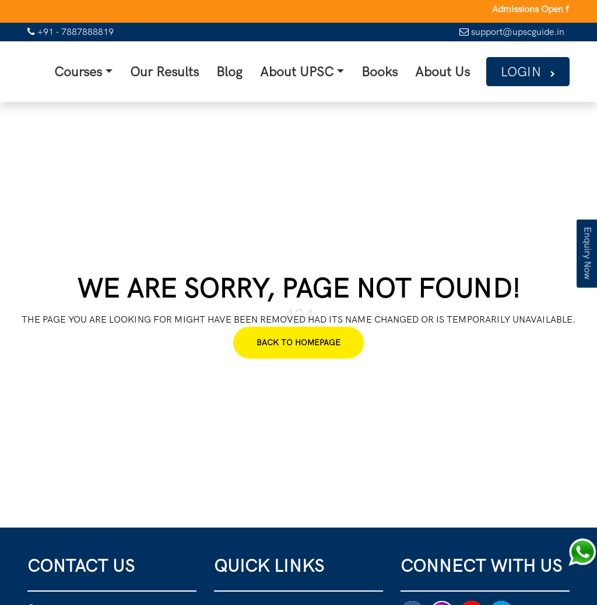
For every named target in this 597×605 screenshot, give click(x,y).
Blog (243, 70)
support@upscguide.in (511, 31)
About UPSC (306, 70)
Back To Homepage (298, 340)
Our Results (183, 70)
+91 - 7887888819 (70, 31)
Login (521, 70)
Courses (103, 70)
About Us (441, 70)
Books (382, 70)
